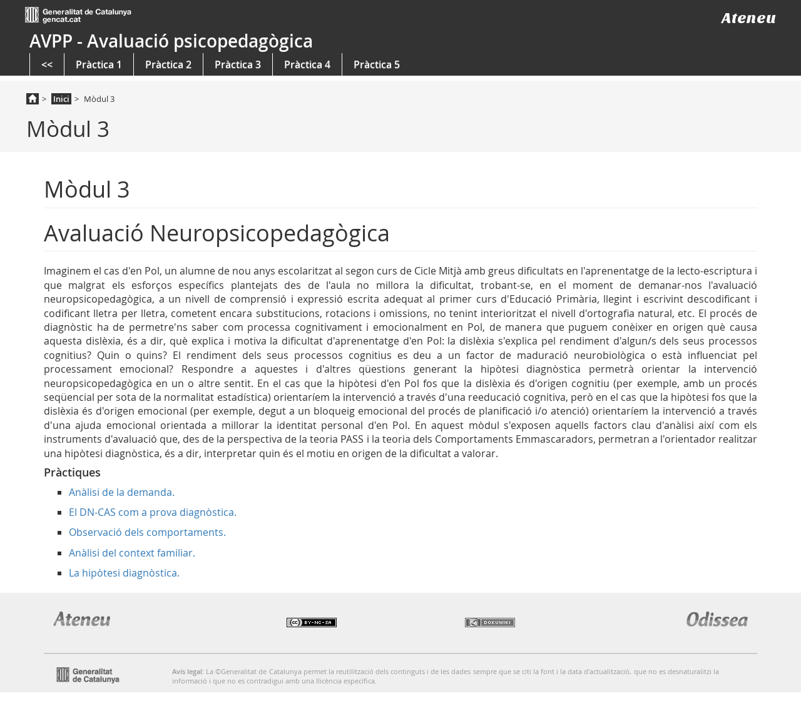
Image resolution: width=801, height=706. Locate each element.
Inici (61, 98)
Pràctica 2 (168, 64)
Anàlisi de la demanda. (122, 492)
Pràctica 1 (99, 64)
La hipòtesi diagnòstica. (124, 573)
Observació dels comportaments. (147, 532)
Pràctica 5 (377, 64)
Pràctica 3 (238, 64)
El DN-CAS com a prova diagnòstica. (153, 512)
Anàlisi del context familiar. (132, 553)
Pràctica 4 (307, 64)
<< (47, 64)
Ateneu (749, 18)
